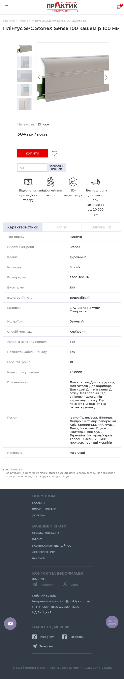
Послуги (38, 502)
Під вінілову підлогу (88, 394)
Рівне (88, 432)
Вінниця (105, 417)
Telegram (42, 646)
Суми (98, 432)
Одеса (101, 428)
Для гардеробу (102, 382)
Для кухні (77, 389)
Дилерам (38, 515)
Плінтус (76, 237)
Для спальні (89, 393)
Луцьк (109, 424)
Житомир (89, 421)
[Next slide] (106, 77)
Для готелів (79, 386)
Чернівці (91, 442)
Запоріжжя (107, 421)
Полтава (76, 432)
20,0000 (76, 372)
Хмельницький (94, 439)
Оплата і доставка (45, 532)
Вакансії (38, 558)
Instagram (43, 636)
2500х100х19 (79, 277)
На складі (77, 453)
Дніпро (75, 421)
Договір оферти (43, 552)
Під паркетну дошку (88, 405)
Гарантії (37, 539)
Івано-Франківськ (84, 417)
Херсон (75, 439)
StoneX (75, 247)
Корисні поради (44, 509)
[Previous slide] (39, 77)
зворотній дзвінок (56, 168)
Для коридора (100, 386)
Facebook (73, 636)
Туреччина (78, 257)
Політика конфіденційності (52, 545)
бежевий (77, 321)
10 (71, 362)
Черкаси (76, 442)
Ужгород (94, 435)
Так (72, 342)
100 (72, 287)
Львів (74, 428)
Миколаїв (87, 428)
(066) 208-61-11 (42, 579)
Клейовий (77, 331)
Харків (107, 435)
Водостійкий (80, 297)
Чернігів (105, 442)
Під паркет (91, 404)
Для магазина (97, 389)
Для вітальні (79, 382)
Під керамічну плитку (86, 398)
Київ (73, 424)
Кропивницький (90, 424)
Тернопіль (78, 435)
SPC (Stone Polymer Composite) (85, 309)
